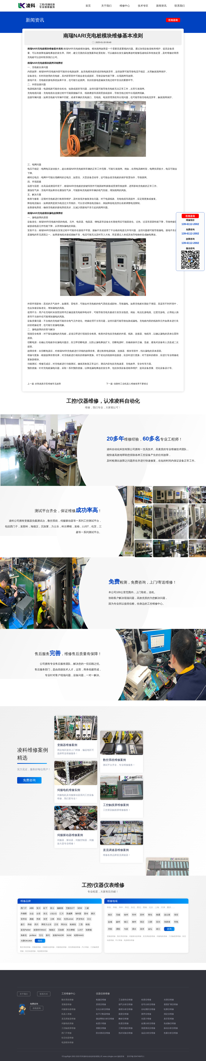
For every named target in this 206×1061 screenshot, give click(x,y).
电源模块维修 (68, 1042)
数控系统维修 (68, 999)
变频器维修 (67, 1004)
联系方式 (44, 994)
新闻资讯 (161, 5)
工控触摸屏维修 (69, 1028)
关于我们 (106, 5)
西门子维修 (67, 1033)
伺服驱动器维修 (69, 1009)
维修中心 (125, 5)
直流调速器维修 (69, 1019)
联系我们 (180, 5)
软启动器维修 (68, 1038)
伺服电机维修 (68, 1023)
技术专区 (143, 5)
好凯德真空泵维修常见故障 (48, 383)
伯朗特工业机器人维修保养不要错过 (131, 383)
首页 (88, 5)
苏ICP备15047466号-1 (135, 1056)
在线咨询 (37, 1008)
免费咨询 (29, 780)
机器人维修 (67, 1014)
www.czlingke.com (110, 1056)
